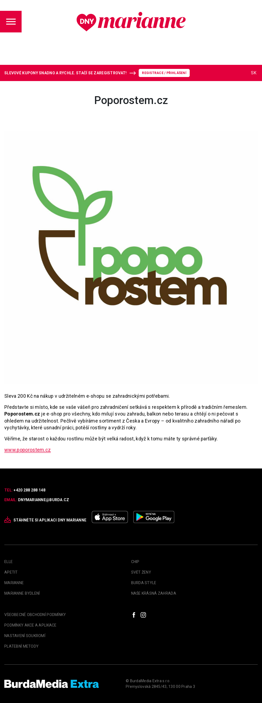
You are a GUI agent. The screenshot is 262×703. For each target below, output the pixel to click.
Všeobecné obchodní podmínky (35, 614)
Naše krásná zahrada (153, 593)
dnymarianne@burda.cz (43, 500)
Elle (8, 562)
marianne (14, 583)
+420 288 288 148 (29, 490)
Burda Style (143, 583)
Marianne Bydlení (22, 593)
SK (253, 72)
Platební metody (21, 646)
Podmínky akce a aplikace (30, 625)
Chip (135, 562)
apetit (11, 572)
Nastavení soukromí (24, 636)
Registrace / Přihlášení (164, 73)
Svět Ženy (141, 572)
